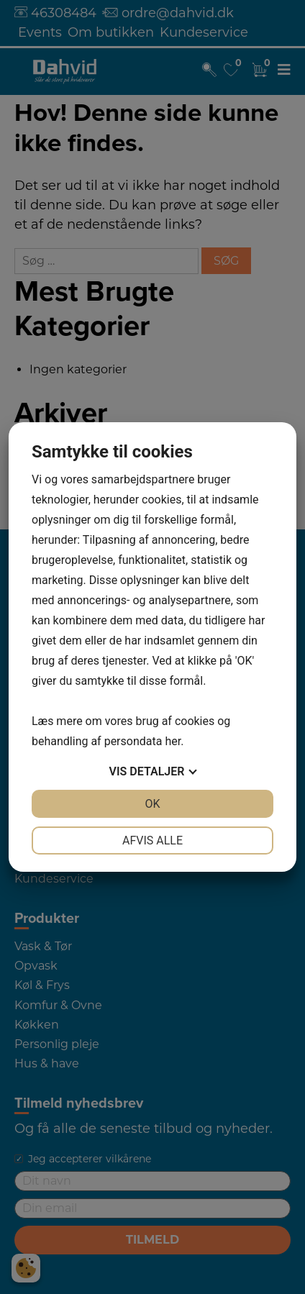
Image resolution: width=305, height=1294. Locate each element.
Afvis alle (152, 840)
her (173, 741)
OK (152, 804)
